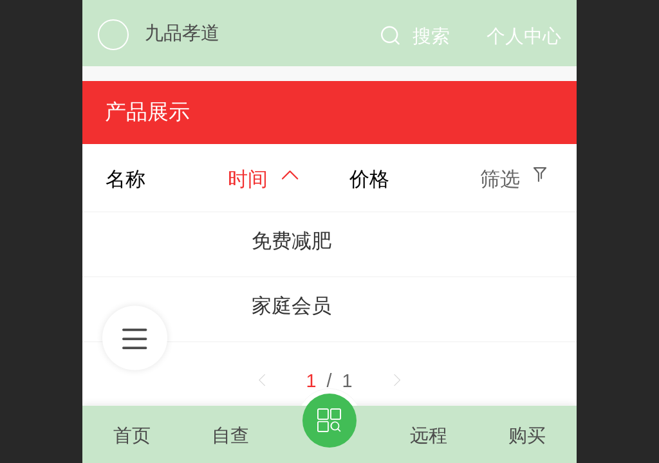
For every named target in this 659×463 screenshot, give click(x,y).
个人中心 (524, 36)
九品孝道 (182, 33)
